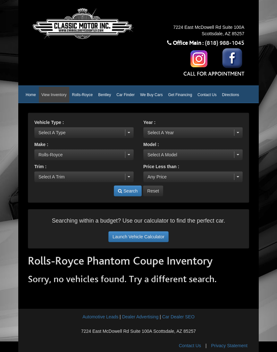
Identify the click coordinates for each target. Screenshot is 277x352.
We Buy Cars (151, 95)
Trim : (40, 166)
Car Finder (125, 95)
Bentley (104, 95)
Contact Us (206, 95)
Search (128, 190)
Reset (153, 190)
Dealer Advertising (140, 316)
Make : (41, 144)
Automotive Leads (100, 316)
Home (31, 95)
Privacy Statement (229, 345)
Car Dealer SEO (178, 316)
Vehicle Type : (49, 122)
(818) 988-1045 (224, 43)
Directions (230, 95)
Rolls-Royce (82, 95)
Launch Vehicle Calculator (138, 236)
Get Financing (180, 95)
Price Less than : (161, 166)
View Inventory (54, 95)
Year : (149, 122)
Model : (151, 144)
